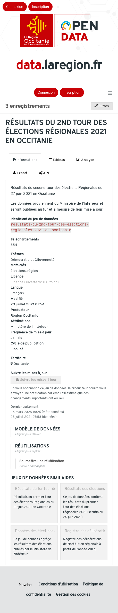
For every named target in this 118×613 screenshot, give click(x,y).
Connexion (14, 7)
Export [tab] (20, 173)
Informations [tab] (25, 160)
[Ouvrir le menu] (110, 93)
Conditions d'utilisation (58, 584)
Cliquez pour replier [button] (27, 452)
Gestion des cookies (73, 595)
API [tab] (44, 173)
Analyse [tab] (85, 160)
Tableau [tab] (57, 160)
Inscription (40, 7)
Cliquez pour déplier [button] (27, 435)
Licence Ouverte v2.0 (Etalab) (35, 283)
